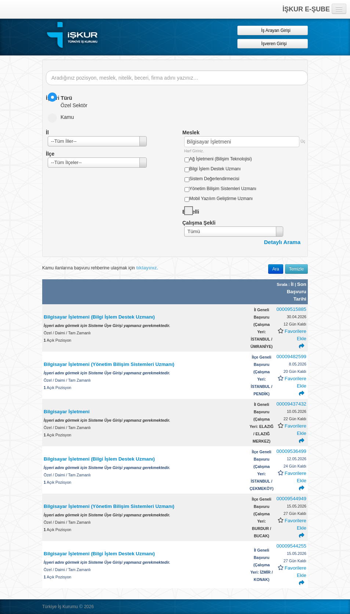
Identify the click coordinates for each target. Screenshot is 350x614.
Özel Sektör (70, 100)
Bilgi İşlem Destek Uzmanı (215, 168)
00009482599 (291, 356)
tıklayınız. (147, 267)
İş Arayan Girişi (272, 30)
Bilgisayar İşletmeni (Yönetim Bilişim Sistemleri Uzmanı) (109, 364)
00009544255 (291, 546)
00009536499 (291, 451)
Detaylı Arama (282, 242)
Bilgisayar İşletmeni (67, 411)
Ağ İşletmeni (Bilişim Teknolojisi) (220, 158)
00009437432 (291, 404)
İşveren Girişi (273, 43)
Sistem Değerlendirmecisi (214, 178)
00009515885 (291, 309)
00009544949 (291, 498)
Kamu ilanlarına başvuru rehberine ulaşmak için (100, 267)
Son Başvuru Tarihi (296, 291)
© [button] (81, 606)
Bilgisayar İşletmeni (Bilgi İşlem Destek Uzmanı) (99, 317)
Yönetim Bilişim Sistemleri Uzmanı (222, 188)
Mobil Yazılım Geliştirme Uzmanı (221, 198)
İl (293, 284)
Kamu (63, 117)
